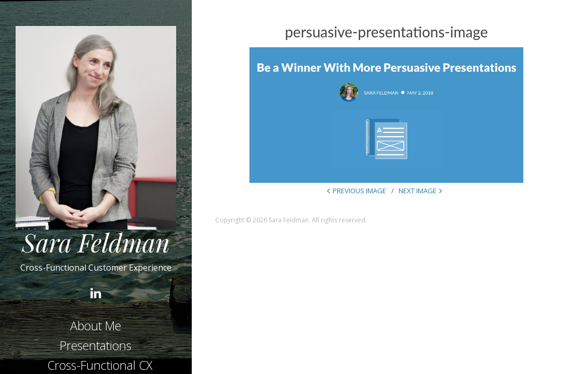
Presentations (95, 345)
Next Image (418, 190)
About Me (95, 325)
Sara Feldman (96, 242)
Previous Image (359, 190)
